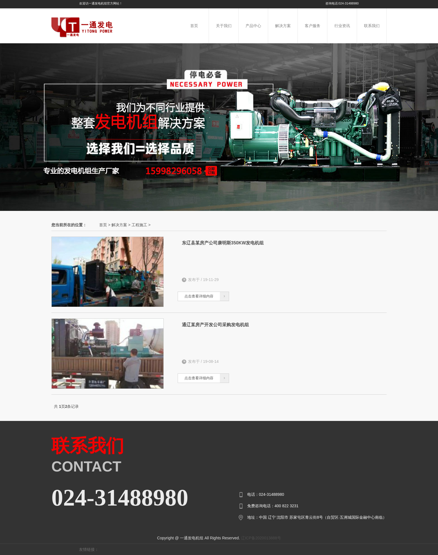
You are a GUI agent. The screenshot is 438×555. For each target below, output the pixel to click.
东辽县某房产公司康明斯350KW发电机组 (223, 242)
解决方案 (283, 25)
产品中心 (253, 25)
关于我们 (224, 25)
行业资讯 (342, 25)
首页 (194, 25)
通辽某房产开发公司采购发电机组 (215, 324)
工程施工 (139, 225)
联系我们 (372, 25)
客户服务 (312, 25)
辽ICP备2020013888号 (261, 538)
